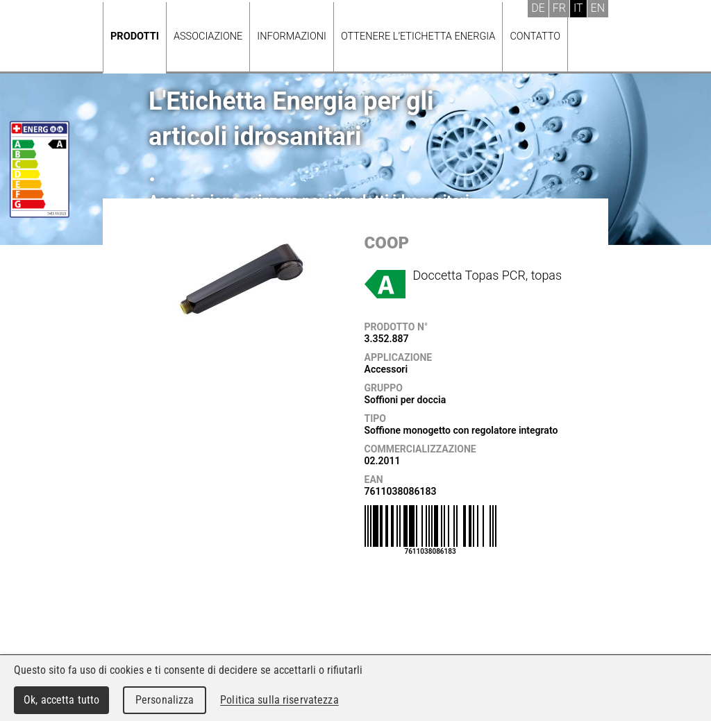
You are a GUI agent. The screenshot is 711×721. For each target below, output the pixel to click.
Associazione (208, 36)
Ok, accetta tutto (61, 699)
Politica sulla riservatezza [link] (279, 699)
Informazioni (291, 36)
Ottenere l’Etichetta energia (418, 36)
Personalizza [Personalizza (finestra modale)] (164, 699)
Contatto (535, 36)
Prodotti (134, 36)
